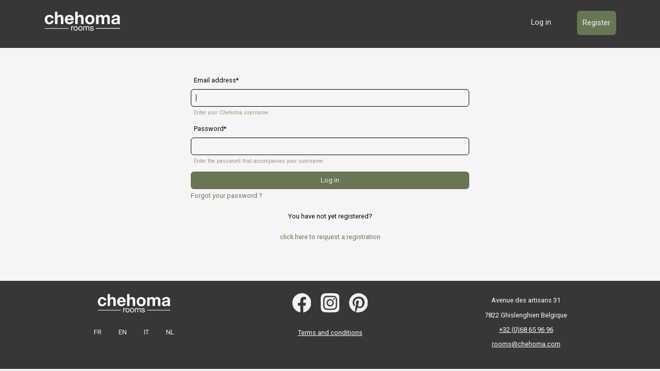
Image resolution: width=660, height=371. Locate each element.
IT (146, 332)
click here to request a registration (330, 237)
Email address (215, 80)
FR (98, 332)
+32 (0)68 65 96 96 (526, 329)
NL (170, 332)
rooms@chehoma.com (526, 344)
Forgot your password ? (226, 195)
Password (209, 128)
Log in (541, 22)
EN (123, 332)
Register (596, 22)
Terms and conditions (330, 332)
